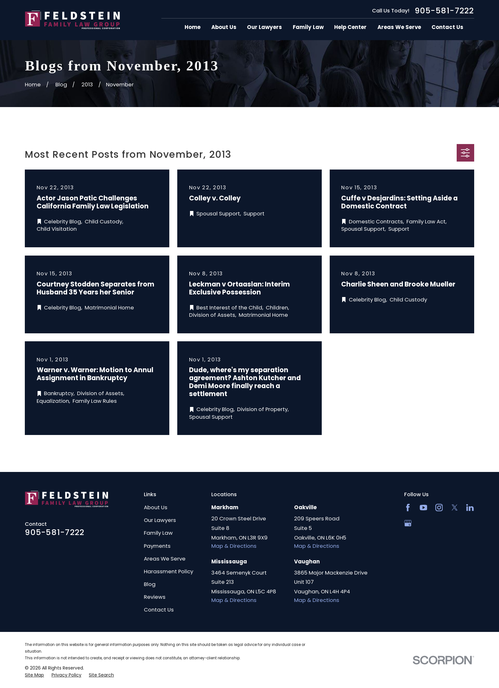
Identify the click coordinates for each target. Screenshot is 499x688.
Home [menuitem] (192, 27)
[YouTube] (423, 507)
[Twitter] (454, 507)
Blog (150, 584)
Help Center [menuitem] (350, 27)
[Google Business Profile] (407, 523)
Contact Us (159, 609)
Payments (157, 546)
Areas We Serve (165, 558)
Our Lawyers (160, 520)
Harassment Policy (168, 571)
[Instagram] (439, 507)
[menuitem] (34, 675)
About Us (155, 507)
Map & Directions (234, 546)
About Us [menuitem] (223, 27)
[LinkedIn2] (470, 507)
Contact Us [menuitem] (447, 27)
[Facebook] (407, 507)
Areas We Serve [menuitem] (399, 27)
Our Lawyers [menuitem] (264, 27)
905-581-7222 (444, 11)
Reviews (154, 597)
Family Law (158, 533)
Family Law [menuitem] (308, 27)
